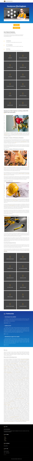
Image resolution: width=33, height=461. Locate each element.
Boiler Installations (18, 371)
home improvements (23, 141)
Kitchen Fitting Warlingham (25, 377)
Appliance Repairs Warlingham (7, 371)
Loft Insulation (10, 287)
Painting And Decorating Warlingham (19, 398)
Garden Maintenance (10, 258)
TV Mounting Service (23, 306)
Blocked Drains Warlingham (7, 402)
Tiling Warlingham (15, 369)
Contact (5, 440)
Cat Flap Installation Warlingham (18, 418)
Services (5, 438)
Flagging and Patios (10, 86)
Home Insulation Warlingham (21, 420)
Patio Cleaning (10, 296)
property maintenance (19, 133)
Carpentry (10, 57)
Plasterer (10, 76)
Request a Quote (16, 27)
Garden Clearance (23, 258)
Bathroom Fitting (23, 67)
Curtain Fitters (10, 268)
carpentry (15, 142)
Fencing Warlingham (11, 400)
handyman (6, 132)
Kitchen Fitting (10, 67)
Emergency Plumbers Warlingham (14, 407)
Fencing (10, 95)
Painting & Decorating (23, 57)
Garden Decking (10, 105)
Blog (5, 439)
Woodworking (23, 76)
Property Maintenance (10, 306)
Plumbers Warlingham (10, 408)
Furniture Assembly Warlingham (15, 416)
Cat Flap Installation (22, 268)
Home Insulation (22, 277)
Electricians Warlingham (13, 363)
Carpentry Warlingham (10, 366)
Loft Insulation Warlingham (10, 421)
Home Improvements (10, 277)
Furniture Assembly (23, 95)
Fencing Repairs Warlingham (23, 361)
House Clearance (23, 287)
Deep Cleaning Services (23, 105)
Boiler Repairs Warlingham (19, 379)
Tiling (23, 296)
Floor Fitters (23, 86)
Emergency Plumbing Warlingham (20, 365)
